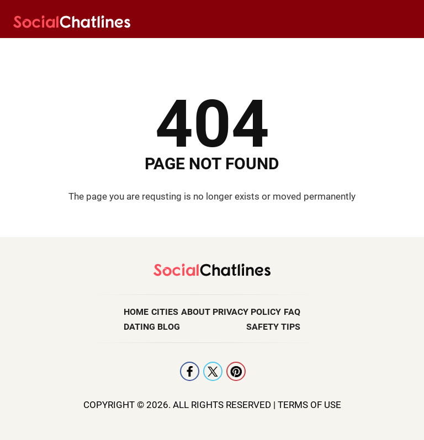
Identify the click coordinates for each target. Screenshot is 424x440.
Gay (242, 49)
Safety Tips (273, 326)
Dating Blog (152, 326)
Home (136, 312)
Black (287, 49)
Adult (387, 49)
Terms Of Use (309, 404)
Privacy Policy (247, 312)
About (195, 312)
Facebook (189, 371)
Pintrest (236, 371)
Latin (140, 49)
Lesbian (86, 49)
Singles (192, 49)
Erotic (338, 49)
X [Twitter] (212, 371)
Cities (164, 312)
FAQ (292, 312)
